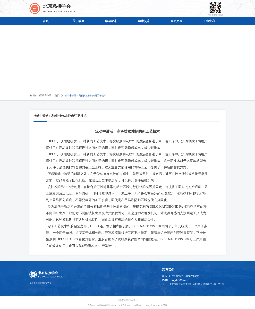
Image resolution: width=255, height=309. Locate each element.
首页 (57, 95)
